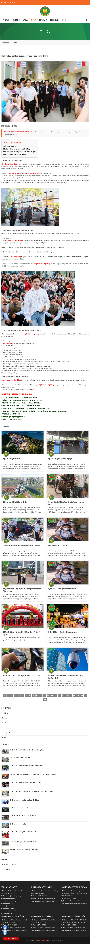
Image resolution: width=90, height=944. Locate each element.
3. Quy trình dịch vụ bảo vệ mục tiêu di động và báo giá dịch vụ (19, 152)
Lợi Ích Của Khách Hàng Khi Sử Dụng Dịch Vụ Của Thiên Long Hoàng (34, 774)
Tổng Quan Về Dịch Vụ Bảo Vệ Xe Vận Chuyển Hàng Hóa (21, 545)
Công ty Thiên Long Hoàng (42, 264)
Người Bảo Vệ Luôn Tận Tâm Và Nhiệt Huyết (62, 588)
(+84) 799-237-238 (9, 3)
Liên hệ (64, 20)
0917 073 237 (70, 898)
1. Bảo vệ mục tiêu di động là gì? (12, 146)
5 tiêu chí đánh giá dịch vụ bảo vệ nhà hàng (62, 632)
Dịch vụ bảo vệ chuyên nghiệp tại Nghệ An (24, 800)
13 (48, 696)
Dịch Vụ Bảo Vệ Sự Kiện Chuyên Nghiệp (23, 832)
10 (37, 696)
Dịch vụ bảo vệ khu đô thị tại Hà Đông (16, 502)
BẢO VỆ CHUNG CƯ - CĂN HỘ (20, 758)
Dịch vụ (45, 718)
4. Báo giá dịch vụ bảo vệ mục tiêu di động (14, 154)
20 (74, 696)
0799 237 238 (39, 925)
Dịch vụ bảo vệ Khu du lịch (13, 458)
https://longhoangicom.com (45, 901)
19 (71, 696)
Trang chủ (6, 20)
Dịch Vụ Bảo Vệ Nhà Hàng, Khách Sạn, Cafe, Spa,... (27, 750)
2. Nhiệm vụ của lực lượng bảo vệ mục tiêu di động (16, 149)
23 (85, 696)
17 (63, 696)
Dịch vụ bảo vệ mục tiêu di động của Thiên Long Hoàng (18, 132)
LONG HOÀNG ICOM (41, 940)
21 (78, 696)
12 (45, 696)
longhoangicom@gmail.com (44, 898)
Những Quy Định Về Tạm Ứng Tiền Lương (24, 850)
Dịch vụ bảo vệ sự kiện (18, 824)
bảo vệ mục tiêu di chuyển (15, 240)
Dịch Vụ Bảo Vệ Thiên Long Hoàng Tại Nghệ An (26, 766)
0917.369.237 (12, 914)
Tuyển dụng (43, 20)
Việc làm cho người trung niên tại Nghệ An (24, 842)
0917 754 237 (10, 925)
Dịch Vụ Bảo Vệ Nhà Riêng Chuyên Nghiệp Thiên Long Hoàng (31, 791)
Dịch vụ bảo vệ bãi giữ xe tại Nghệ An (60, 458)
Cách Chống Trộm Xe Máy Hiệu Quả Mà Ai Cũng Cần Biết (21, 675)
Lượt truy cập (9, 864)
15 (56, 696)
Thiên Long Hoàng (13, 173)
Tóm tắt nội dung (12, 142)
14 (52, 696)
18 (67, 696)
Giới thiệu (45, 713)
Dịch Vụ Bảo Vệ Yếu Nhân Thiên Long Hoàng (25, 782)
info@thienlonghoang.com (13, 896)
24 (45, 699)
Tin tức (33, 20)
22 (82, 696)
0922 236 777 (39, 896)
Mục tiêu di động (7, 343)
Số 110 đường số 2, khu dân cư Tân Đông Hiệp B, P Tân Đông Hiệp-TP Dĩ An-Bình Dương (74, 893)
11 (41, 696)
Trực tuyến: (7, 869)
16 (59, 696)
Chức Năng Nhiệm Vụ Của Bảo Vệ (59, 545)
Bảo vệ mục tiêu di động (9, 164)
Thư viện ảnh (54, 20)
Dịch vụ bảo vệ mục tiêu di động (11, 380)
